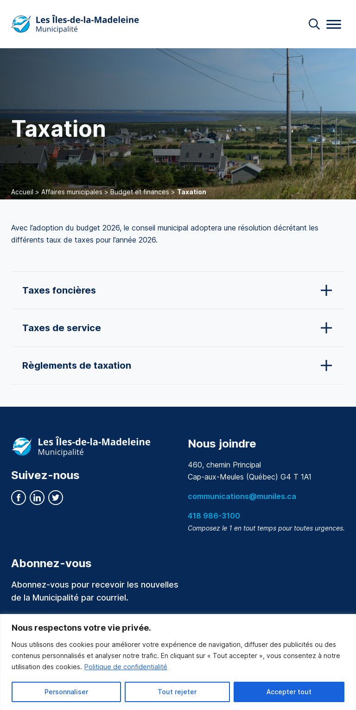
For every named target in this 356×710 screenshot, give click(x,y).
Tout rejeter (177, 692)
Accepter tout (289, 692)
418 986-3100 (214, 515)
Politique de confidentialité (125, 667)
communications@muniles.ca (242, 496)
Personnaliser (66, 692)
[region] (178, 662)
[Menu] (333, 24)
